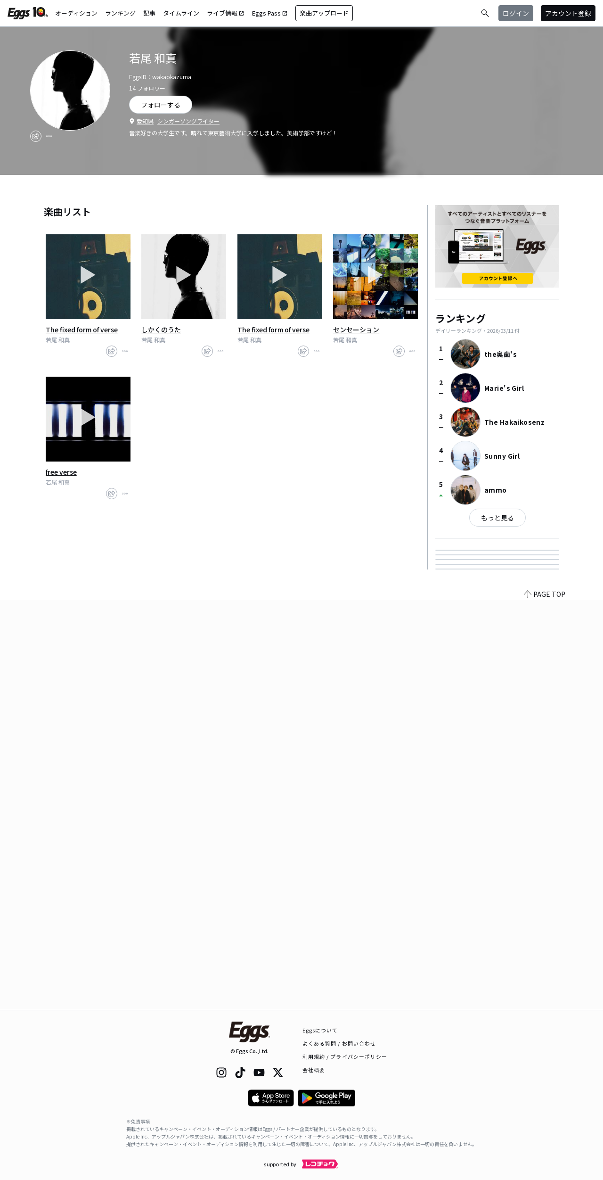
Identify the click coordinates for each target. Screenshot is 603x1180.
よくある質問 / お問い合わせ (339, 1043)
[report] (49, 136)
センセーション (356, 329)
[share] (35, 136)
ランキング (120, 12)
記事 (149, 12)
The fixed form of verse (82, 329)
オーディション (76, 12)
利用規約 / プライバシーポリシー (345, 1056)
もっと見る (497, 517)
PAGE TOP (544, 1004)
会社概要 (313, 1069)
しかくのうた (161, 329)
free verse (61, 472)
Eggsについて (320, 1030)
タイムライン (181, 12)
